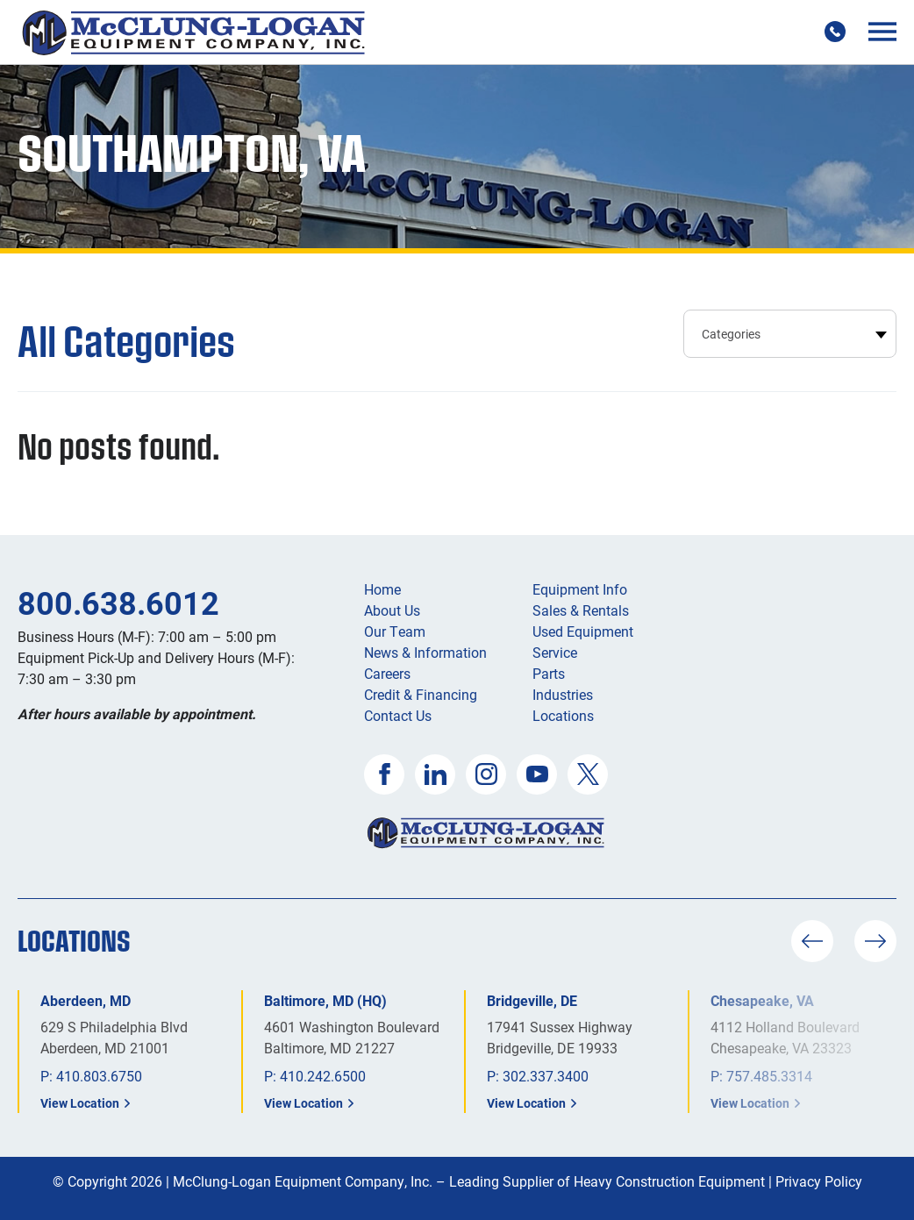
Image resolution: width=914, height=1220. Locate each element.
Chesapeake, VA (762, 1000)
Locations (563, 715)
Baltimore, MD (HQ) (325, 1000)
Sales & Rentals (580, 610)
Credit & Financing (420, 694)
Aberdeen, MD (85, 1000)
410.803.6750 (99, 1076)
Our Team (394, 631)
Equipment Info (579, 589)
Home (382, 589)
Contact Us (398, 715)
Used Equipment (582, 631)
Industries (562, 694)
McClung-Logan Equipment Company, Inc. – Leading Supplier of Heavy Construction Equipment (469, 1181)
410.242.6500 (323, 1076)
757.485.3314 (769, 1076)
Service (554, 652)
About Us (392, 610)
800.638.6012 (118, 602)
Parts (548, 673)
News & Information (425, 652)
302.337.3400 (546, 1076)
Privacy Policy (818, 1181)
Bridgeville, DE (532, 1000)
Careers (387, 673)
